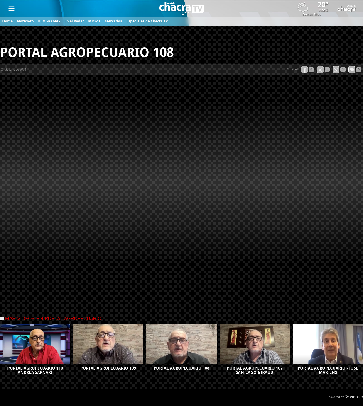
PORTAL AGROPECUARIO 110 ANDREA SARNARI (35, 370)
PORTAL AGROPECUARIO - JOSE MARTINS (328, 370)
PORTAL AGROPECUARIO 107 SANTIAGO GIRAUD (255, 370)
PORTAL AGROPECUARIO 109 (108, 368)
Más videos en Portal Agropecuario (53, 319)
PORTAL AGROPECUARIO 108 (181, 368)
